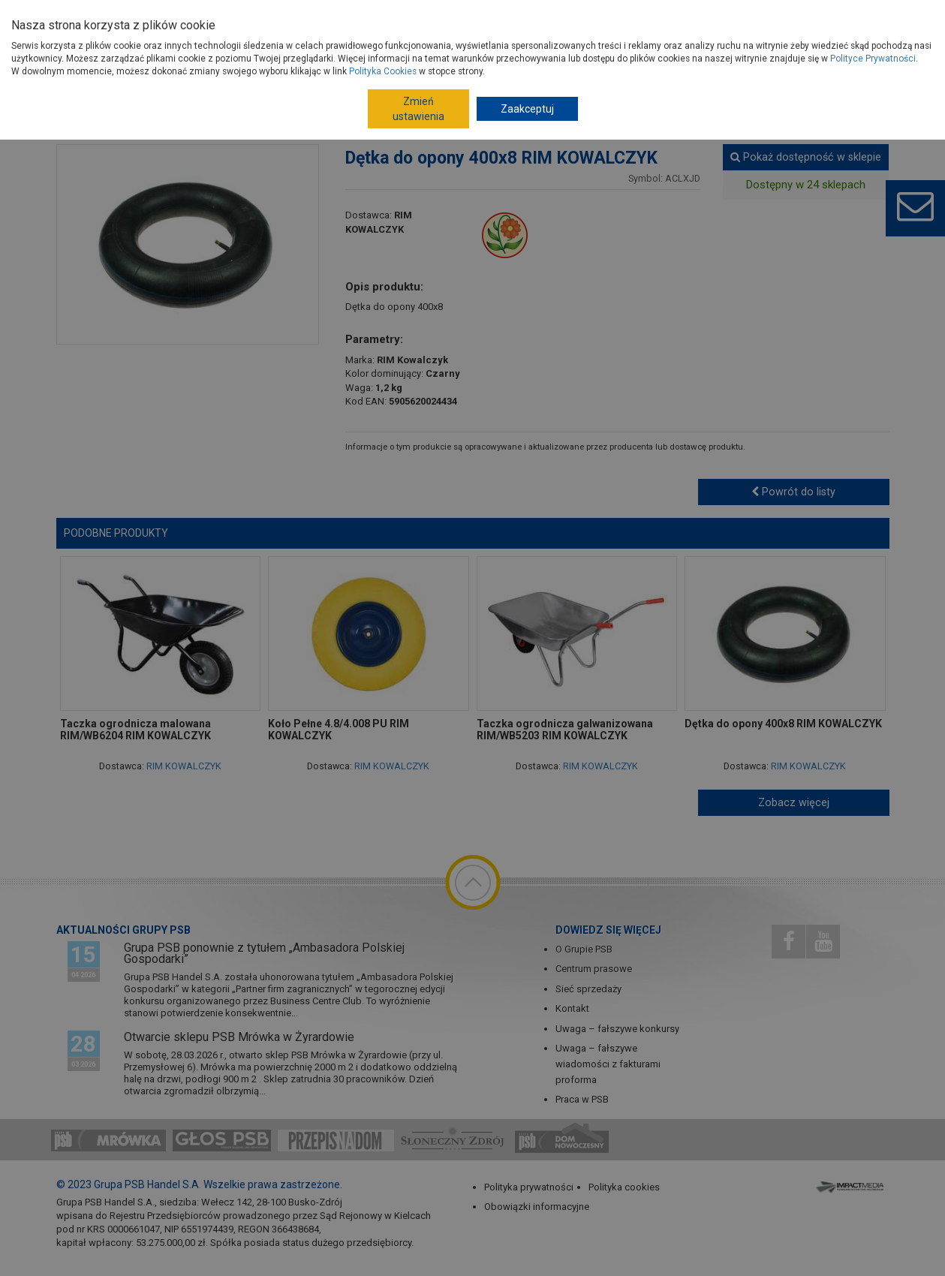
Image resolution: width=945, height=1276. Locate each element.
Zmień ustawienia (418, 108)
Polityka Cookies (383, 71)
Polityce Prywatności (873, 58)
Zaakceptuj (527, 109)
